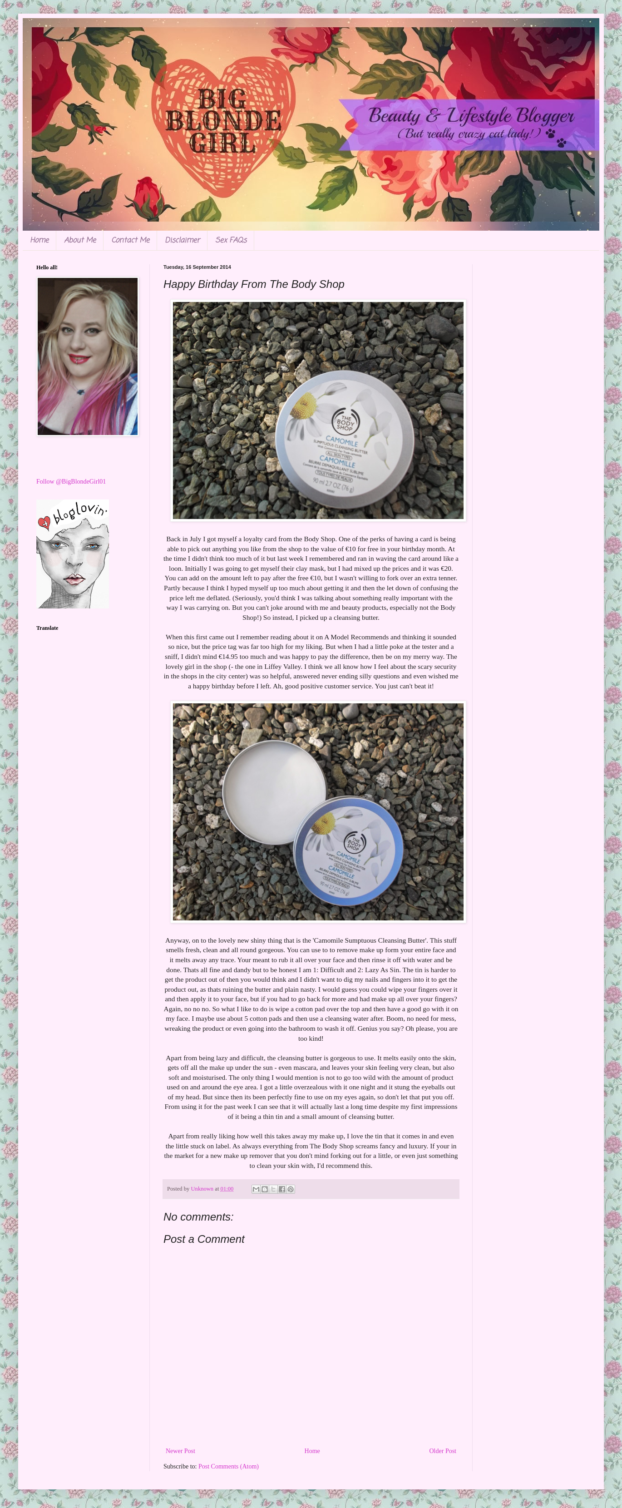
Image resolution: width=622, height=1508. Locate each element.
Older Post (443, 1451)
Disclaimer (182, 240)
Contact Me (130, 240)
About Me (80, 240)
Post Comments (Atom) (228, 1466)
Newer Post (180, 1451)
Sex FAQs (231, 240)
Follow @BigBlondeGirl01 (71, 481)
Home (39, 240)
